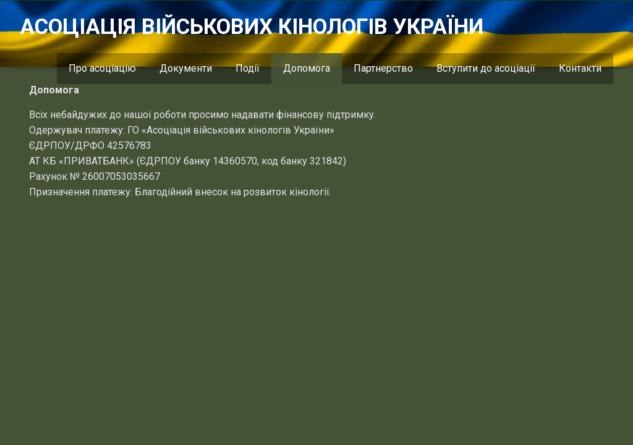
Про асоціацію (102, 68)
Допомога (306, 68)
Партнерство (383, 68)
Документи (185, 68)
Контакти (580, 68)
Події (248, 68)
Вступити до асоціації (485, 68)
